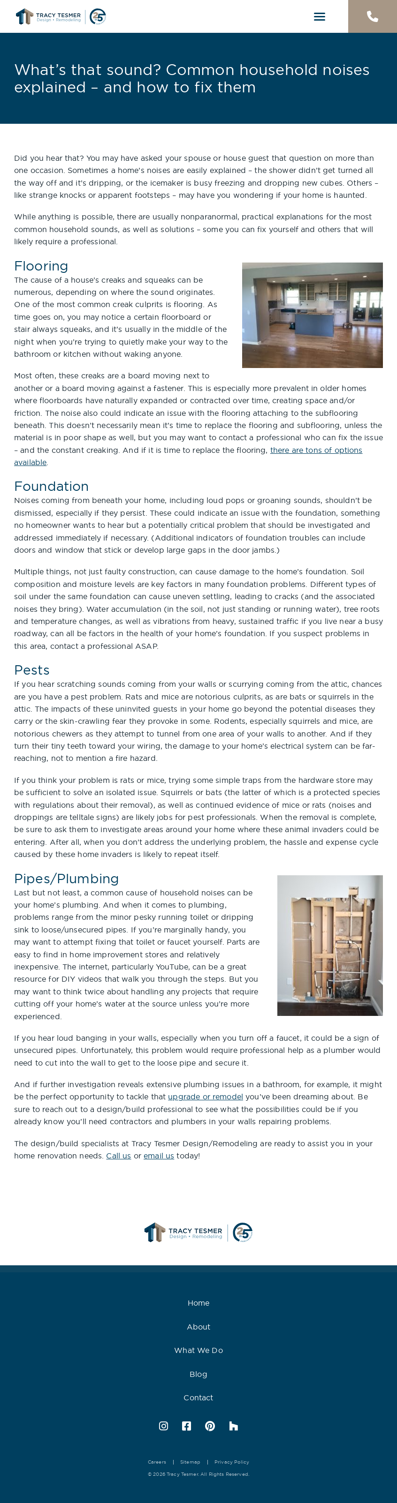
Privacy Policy (231, 1462)
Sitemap (190, 1462)
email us (159, 1155)
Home (199, 1303)
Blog (198, 1374)
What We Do (198, 1350)
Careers (157, 1462)
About (199, 1326)
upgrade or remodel (205, 1096)
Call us (118, 1155)
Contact (198, 1397)
